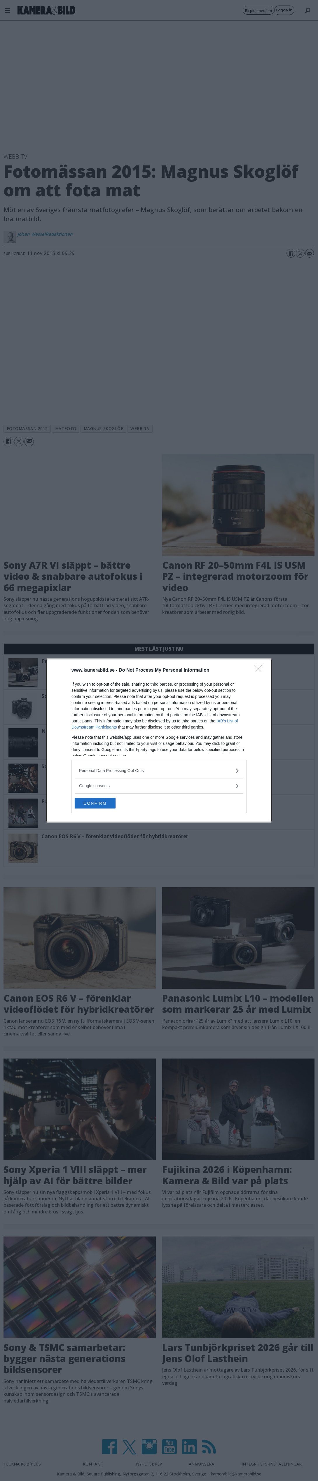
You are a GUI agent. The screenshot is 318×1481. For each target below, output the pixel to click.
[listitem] (159, 770)
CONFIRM (102, 803)
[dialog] (159, 740)
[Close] (259, 669)
